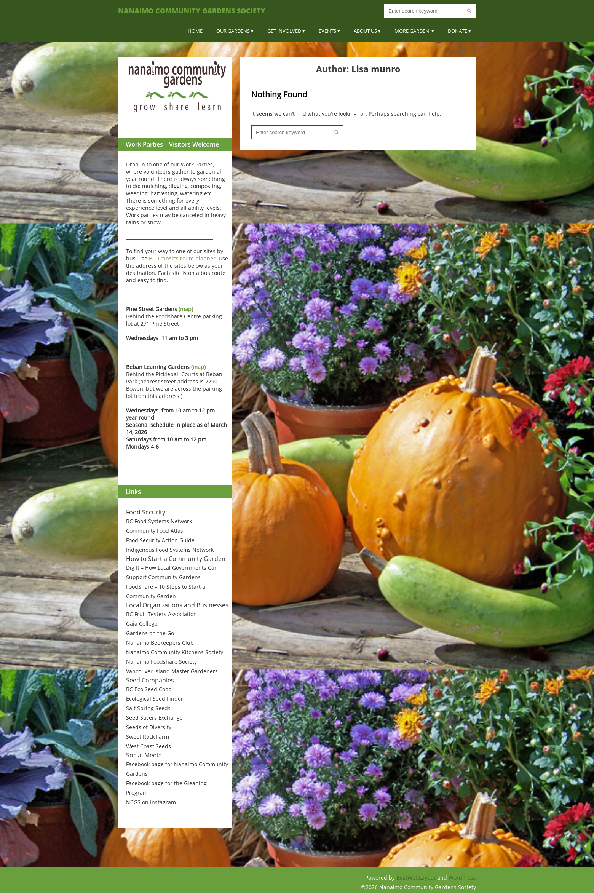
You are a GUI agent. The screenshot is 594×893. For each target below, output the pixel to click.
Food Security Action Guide (160, 540)
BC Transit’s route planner (182, 258)
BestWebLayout (416, 877)
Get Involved (284, 30)
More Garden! (412, 30)
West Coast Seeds (148, 746)
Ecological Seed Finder (154, 698)
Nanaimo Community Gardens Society (191, 10)
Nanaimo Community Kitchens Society (174, 652)
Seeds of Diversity (148, 727)
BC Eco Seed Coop (149, 689)
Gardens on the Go (150, 633)
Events (327, 30)
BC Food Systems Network (159, 521)
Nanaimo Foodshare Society (161, 661)
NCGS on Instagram (151, 802)
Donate (457, 30)
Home (195, 30)
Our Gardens (233, 30)
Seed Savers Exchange (154, 717)
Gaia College (142, 623)
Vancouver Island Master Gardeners (172, 671)
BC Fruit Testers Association (161, 614)
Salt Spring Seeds (148, 708)
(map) (186, 309)
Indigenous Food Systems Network (170, 549)
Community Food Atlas (154, 530)
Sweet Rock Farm (147, 736)
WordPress (462, 877)
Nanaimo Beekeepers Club (160, 642)
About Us (365, 30)
